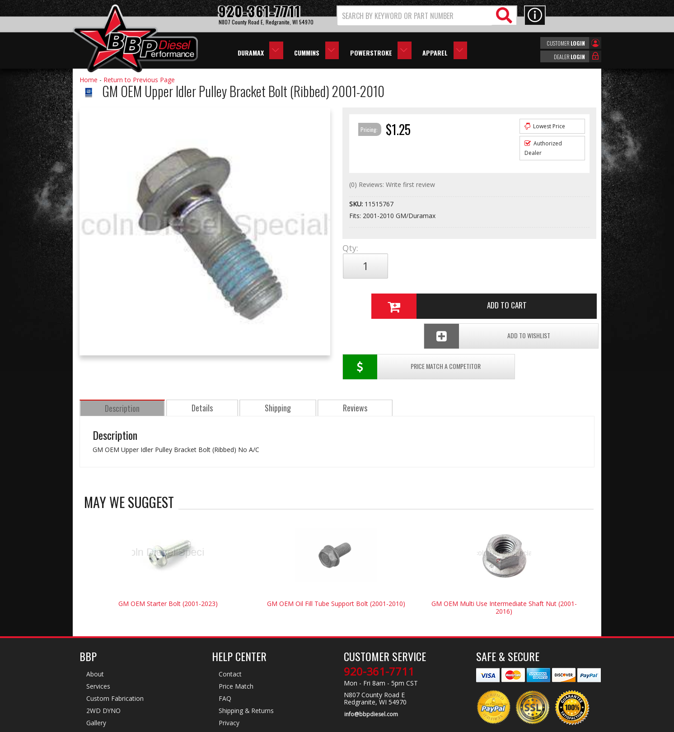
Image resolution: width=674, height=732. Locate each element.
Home (89, 79)
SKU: (357, 204)
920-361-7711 (379, 638)
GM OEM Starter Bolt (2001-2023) (168, 570)
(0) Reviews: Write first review (392, 184)
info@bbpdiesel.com (371, 681)
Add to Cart (466, 266)
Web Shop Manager (418, 724)
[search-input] (414, 15)
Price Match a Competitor (395, 296)
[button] (427, 15)
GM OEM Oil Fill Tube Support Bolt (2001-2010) (336, 570)
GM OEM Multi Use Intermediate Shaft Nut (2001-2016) (504, 574)
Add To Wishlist (526, 296)
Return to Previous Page (139, 79)
